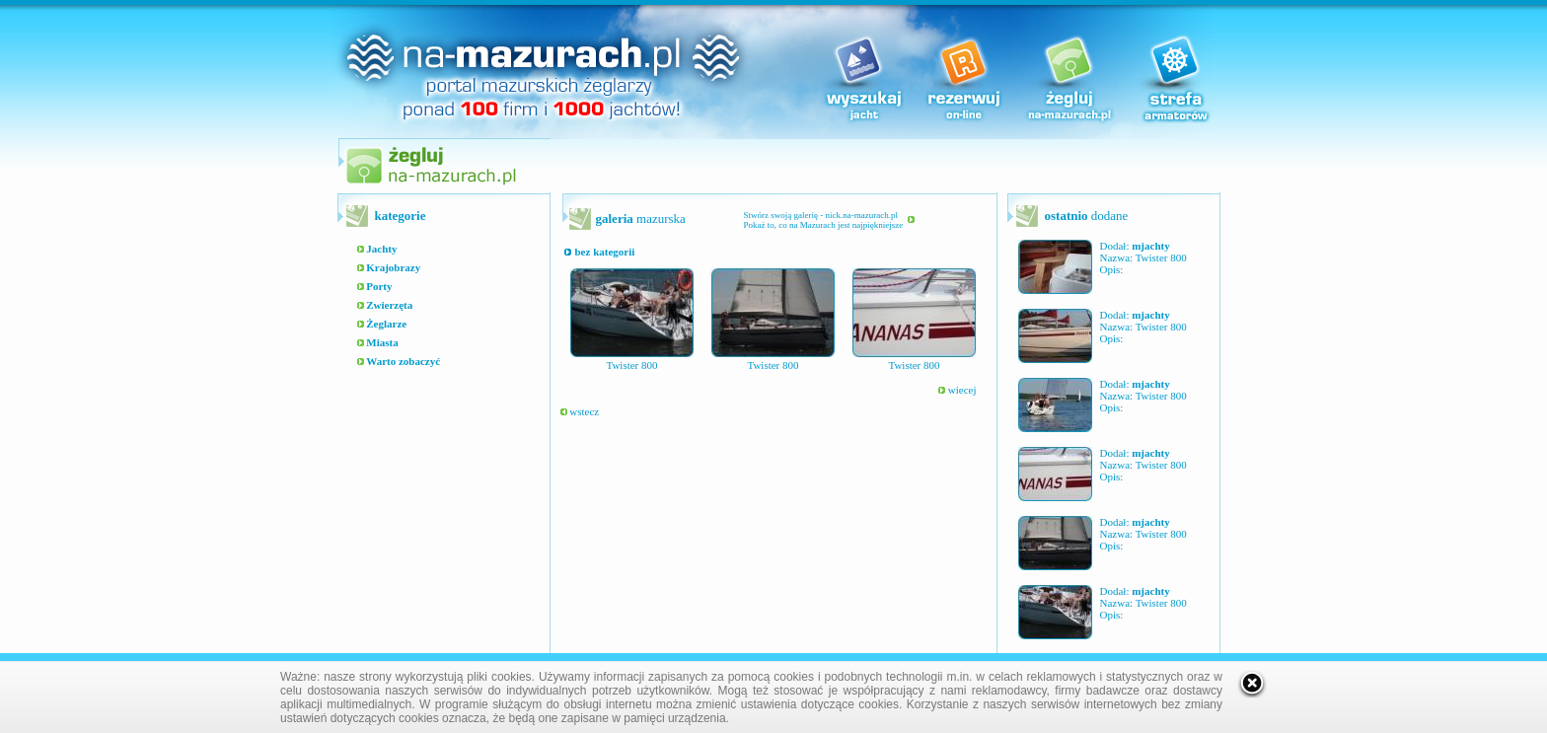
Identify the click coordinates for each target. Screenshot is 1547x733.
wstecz (580, 411)
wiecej (957, 390)
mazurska (641, 218)
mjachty (1151, 246)
